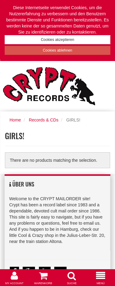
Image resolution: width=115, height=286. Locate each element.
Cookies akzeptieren (57, 40)
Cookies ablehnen (57, 50)
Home (15, 120)
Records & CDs (43, 120)
